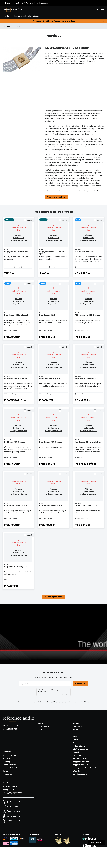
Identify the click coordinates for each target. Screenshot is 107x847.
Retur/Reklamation (80, 774)
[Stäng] (103, 21)
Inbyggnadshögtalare (81, 762)
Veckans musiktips (80, 758)
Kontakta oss (78, 743)
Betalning (6, 762)
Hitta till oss (77, 740)
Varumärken (7, 26)
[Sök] (53, 16)
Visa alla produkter (56, 197)
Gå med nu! (80, 684)
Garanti (6, 771)
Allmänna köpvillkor (10, 755)
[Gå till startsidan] (12, 9)
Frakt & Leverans (9, 765)
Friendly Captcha (66, 694)
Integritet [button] (77, 771)
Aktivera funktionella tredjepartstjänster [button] (18, 238)
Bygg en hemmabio (80, 765)
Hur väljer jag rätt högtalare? (84, 768)
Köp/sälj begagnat (80, 749)
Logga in (76, 752)
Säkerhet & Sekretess (11, 768)
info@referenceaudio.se (47, 730)
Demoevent (77, 755)
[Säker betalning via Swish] (21, 839)
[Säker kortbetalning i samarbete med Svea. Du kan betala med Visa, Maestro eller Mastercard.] (6, 838)
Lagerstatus (7, 758)
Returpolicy (7, 774)
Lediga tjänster (79, 746)
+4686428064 (43, 727)
